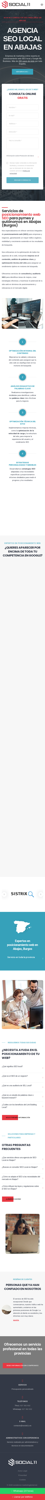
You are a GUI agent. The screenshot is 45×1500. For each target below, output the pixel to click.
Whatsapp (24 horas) (22, 1491)
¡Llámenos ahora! (11, 1199)
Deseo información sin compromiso (21, 1365)
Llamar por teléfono (22, 1497)
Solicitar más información (16, 1117)
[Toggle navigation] (42, 4)
